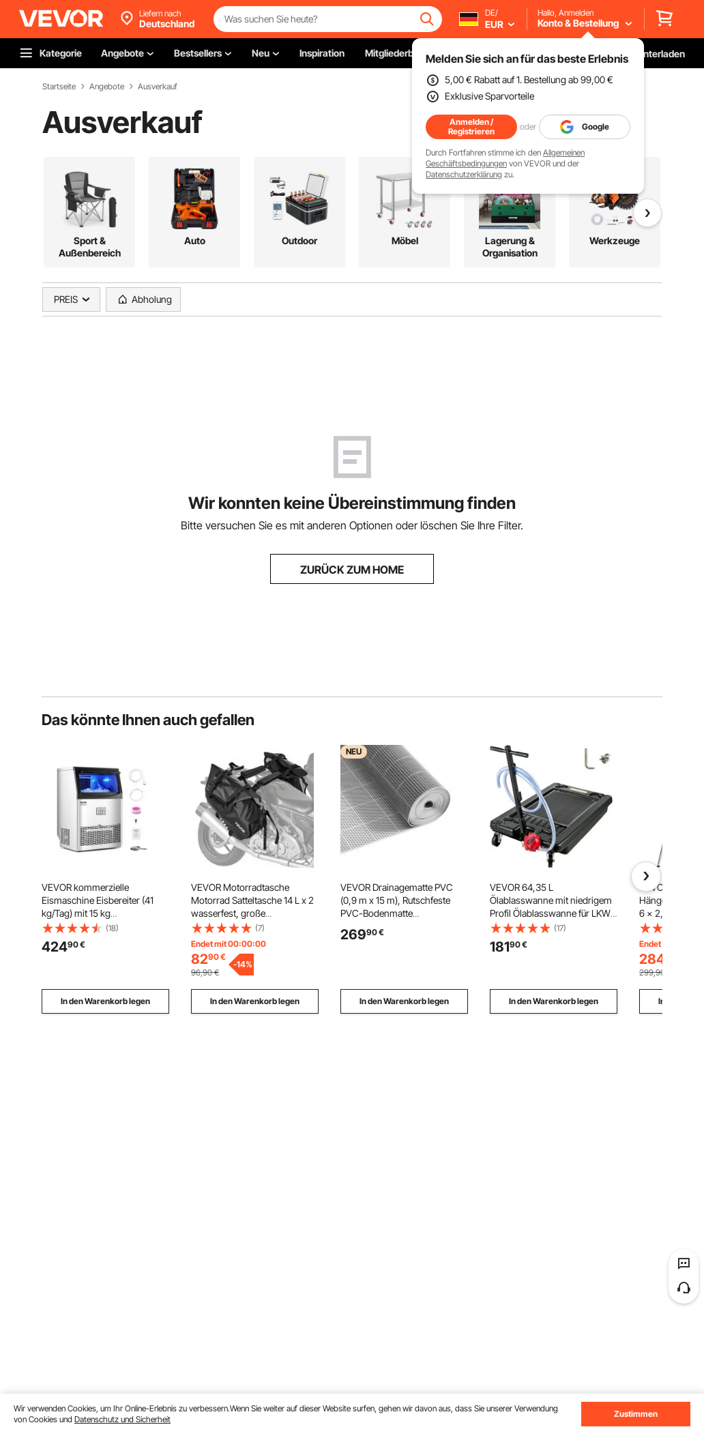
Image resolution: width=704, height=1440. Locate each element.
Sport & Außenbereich (90, 247)
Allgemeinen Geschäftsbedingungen (505, 157)
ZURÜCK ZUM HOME (352, 569)
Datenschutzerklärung (464, 174)
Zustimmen (636, 1414)
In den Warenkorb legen (105, 1001)
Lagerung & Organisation (510, 247)
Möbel (405, 240)
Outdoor (299, 240)
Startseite (59, 86)
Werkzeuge (614, 240)
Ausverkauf (157, 86)
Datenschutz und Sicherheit (122, 1419)
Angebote (106, 86)
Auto (194, 240)
